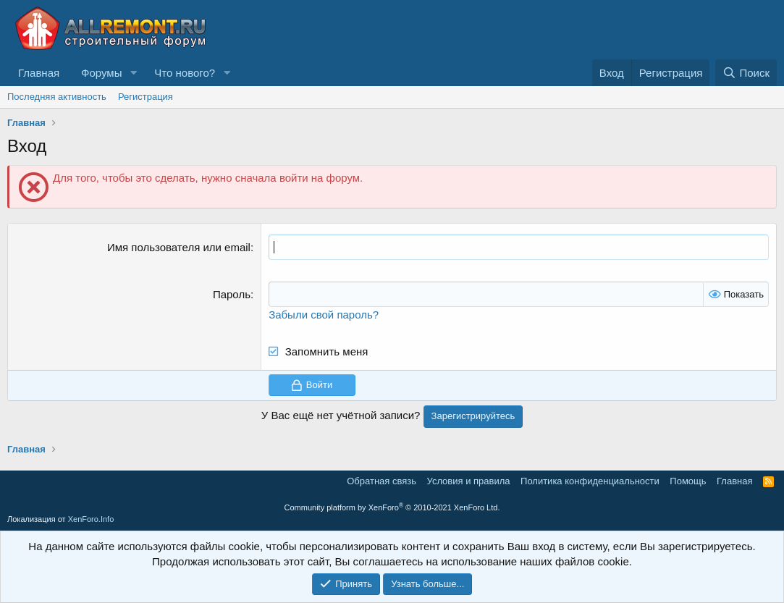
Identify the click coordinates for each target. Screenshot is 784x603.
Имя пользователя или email (178, 247)
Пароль (231, 294)
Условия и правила (468, 481)
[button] (133, 72)
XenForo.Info (91, 519)
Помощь (688, 481)
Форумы (101, 73)
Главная (38, 73)
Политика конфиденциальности (589, 481)
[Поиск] (746, 72)
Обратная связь (381, 481)
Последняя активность (56, 96)
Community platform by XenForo (392, 507)
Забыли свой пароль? (324, 314)
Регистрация (145, 96)
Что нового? (184, 73)
